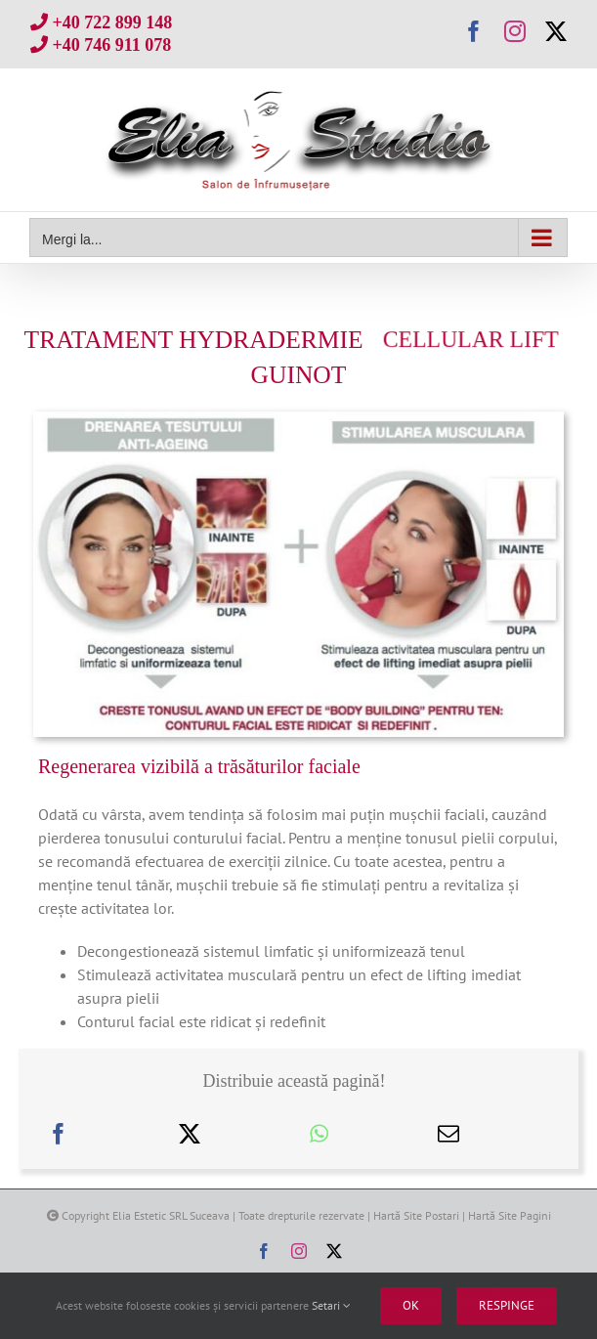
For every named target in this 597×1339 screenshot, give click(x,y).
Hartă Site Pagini (509, 1215)
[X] (189, 1133)
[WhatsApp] (319, 1133)
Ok (411, 1305)
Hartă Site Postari (416, 1215)
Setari (331, 1305)
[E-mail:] (448, 1133)
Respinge (506, 1305)
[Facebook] (58, 1133)
